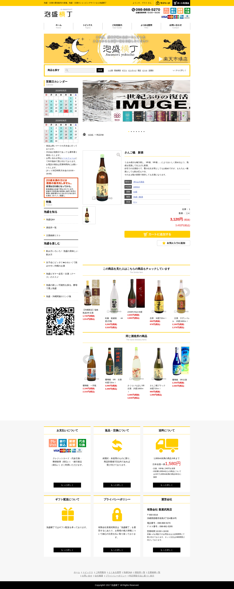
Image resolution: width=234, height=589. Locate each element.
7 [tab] (144, 131)
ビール (144, 70)
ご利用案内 (101, 572)
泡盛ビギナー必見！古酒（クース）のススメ (60, 275)
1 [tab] (129, 131)
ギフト (124, 70)
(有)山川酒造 (138, 182)
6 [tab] (142, 131)
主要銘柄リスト (53, 235)
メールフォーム (68, 158)
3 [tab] (134, 131)
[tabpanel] (136, 101)
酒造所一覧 (51, 227)
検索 (100, 70)
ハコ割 (110, 70)
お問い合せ (87, 576)
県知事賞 (117, 70)
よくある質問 (114, 572)
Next (185, 292)
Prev (87, 292)
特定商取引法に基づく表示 (141, 576)
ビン (135, 202)
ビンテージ (132, 70)
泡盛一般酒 (138, 197)
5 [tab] (139, 131)
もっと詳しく (67, 485)
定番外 (151, 70)
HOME (90, 135)
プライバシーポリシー (116, 576)
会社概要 (99, 576)
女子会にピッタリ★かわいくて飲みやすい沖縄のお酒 (61, 264)
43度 (135, 192)
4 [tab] (136, 131)
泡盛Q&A (50, 219)
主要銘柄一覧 (154, 572)
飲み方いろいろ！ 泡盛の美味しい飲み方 (62, 253)
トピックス (88, 572)
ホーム (77, 572)
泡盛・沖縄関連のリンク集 (58, 296)
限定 (139, 70)
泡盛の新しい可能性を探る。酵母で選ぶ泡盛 (61, 287)
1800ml (136, 187)
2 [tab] (131, 131)
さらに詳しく (181, 70)
